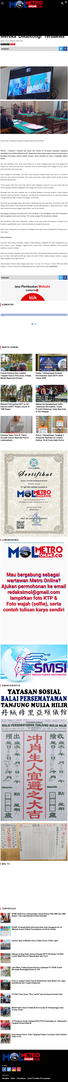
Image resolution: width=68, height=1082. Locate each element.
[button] (66, 1)
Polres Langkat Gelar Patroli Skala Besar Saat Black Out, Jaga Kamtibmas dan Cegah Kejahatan (38, 982)
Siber (13, 1078)
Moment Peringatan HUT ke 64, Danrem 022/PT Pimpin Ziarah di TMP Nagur (15, 406)
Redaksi (5, 1078)
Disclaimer (21, 1078)
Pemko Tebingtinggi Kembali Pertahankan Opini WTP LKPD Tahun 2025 (49, 375)
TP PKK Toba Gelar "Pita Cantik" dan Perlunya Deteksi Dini (37, 994)
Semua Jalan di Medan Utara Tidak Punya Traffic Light (35, 941)
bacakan (5, 44)
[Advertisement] (34, 19)
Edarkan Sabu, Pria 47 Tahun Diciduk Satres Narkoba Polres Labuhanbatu (15, 437)
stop (13, 44)
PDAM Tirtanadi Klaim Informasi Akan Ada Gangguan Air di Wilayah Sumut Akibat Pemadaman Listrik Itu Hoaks (37, 928)
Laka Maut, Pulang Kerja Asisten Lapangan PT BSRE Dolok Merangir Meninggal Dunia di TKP (37, 968)
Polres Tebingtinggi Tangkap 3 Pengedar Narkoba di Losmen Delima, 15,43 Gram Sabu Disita (50, 437)
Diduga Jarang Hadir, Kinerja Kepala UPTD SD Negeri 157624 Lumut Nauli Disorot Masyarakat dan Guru (37, 955)
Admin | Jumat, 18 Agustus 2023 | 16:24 (12, 41)
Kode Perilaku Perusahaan (38, 1078)
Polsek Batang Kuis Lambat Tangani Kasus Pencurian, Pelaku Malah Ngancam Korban (16, 375)
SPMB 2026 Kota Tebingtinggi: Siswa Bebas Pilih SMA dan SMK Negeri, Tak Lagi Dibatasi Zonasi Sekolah (39, 915)
